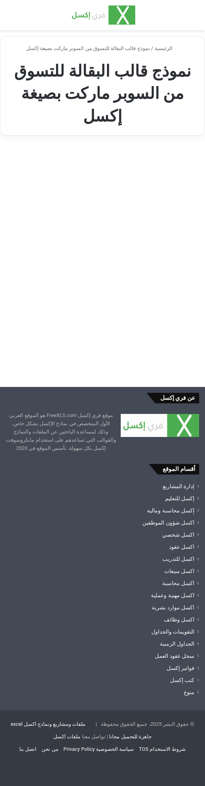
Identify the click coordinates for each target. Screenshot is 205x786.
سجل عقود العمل (174, 656)
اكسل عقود (181, 547)
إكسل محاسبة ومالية (170, 510)
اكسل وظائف (179, 619)
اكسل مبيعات (179, 571)
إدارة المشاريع (178, 486)
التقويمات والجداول (172, 631)
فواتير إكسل (180, 668)
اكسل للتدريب (178, 559)
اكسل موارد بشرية (173, 607)
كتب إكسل (182, 680)
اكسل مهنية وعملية (172, 595)
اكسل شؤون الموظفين (168, 522)
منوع (189, 692)
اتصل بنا (27, 749)
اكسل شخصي (178, 535)
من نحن (50, 749)
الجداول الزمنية (177, 644)
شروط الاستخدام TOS (162, 749)
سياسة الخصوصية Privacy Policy (98, 749)
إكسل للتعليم (179, 498)
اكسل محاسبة (178, 583)
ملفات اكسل (66, 736)
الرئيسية (166, 48)
